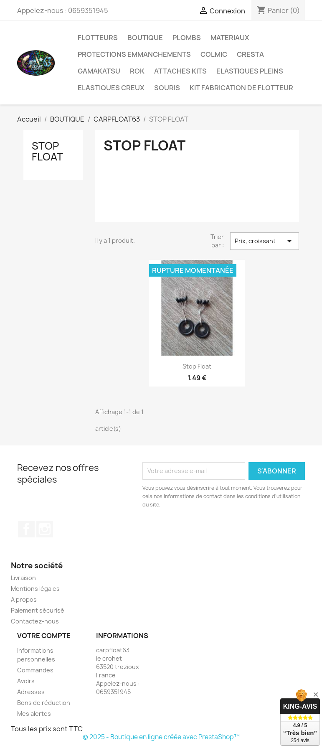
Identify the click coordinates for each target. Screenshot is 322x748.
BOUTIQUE (145, 37)
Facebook (26, 529)
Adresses (31, 692)
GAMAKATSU (99, 71)
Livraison (23, 578)
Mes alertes (34, 713)
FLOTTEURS (98, 37)
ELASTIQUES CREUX (111, 87)
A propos (24, 599)
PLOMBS (186, 37)
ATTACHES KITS (180, 71)
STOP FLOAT (47, 151)
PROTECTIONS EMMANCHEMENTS (134, 54)
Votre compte (44, 635)
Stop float (197, 366)
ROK (137, 71)
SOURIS (167, 87)
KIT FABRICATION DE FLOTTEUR (241, 87)
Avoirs (26, 681)
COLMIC (213, 54)
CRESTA (250, 54)
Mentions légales (35, 589)
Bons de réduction (43, 703)
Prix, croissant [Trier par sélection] (264, 241)
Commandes (35, 670)
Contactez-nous (35, 621)
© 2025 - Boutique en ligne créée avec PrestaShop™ (161, 737)
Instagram (44, 529)
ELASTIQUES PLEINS (249, 71)
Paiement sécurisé (37, 610)
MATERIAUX (229, 37)
